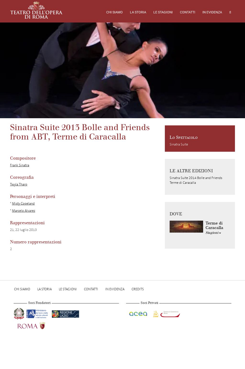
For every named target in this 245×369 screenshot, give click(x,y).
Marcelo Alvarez (23, 210)
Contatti (187, 12)
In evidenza (212, 12)
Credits (138, 289)
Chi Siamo (114, 12)
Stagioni (213, 233)
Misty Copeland (23, 203)
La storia (138, 12)
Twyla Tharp (18, 184)
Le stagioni (163, 12)
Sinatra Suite (179, 144)
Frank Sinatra (19, 165)
